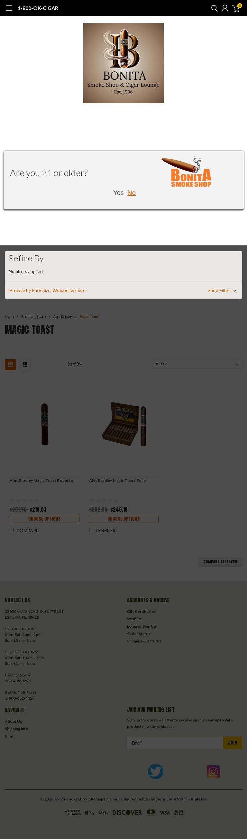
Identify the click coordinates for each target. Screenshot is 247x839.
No (131, 192)
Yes (118, 192)
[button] (123, 290)
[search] (212, 8)
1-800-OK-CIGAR (38, 8)
